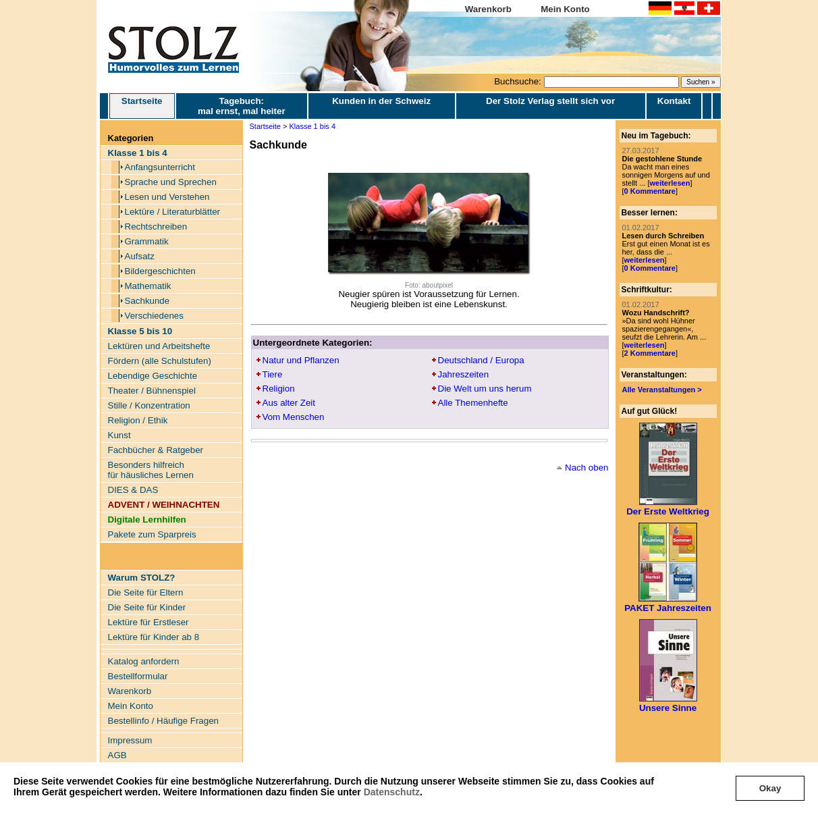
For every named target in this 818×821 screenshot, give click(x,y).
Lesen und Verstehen (167, 197)
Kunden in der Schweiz (381, 101)
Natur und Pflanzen (301, 360)
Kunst (119, 435)
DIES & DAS (133, 490)
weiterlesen (669, 183)
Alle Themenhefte (473, 403)
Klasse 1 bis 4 (312, 126)
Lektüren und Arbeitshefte (159, 346)
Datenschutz (392, 792)
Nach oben (586, 467)
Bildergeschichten (160, 271)
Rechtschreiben (156, 226)
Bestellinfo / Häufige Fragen (163, 721)
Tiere (273, 374)
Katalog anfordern (144, 661)
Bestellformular (138, 676)
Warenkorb (488, 9)
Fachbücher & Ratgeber (156, 450)
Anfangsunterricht (160, 167)
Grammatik (147, 241)
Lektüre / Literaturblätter (173, 212)
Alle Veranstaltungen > (662, 390)
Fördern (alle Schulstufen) (159, 361)
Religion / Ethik (138, 420)
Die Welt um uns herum (485, 388)
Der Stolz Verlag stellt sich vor (550, 101)
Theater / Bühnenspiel (152, 391)
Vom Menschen (294, 417)
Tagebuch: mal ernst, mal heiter (241, 106)
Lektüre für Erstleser (148, 622)
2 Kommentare (650, 353)
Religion (279, 388)
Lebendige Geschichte (153, 376)
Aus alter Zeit (289, 403)
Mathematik (148, 286)
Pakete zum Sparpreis (152, 534)
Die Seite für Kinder (147, 607)
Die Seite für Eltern (146, 592)
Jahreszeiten (463, 374)
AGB (117, 755)
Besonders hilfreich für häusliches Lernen (151, 470)
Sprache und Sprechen (171, 182)
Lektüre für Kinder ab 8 (154, 637)
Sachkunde (147, 301)
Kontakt (674, 101)
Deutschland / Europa (481, 360)
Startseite (142, 106)
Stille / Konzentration (149, 405)
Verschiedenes (154, 316)
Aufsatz (140, 256)
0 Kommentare (650, 191)
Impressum (130, 740)
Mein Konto (565, 9)
